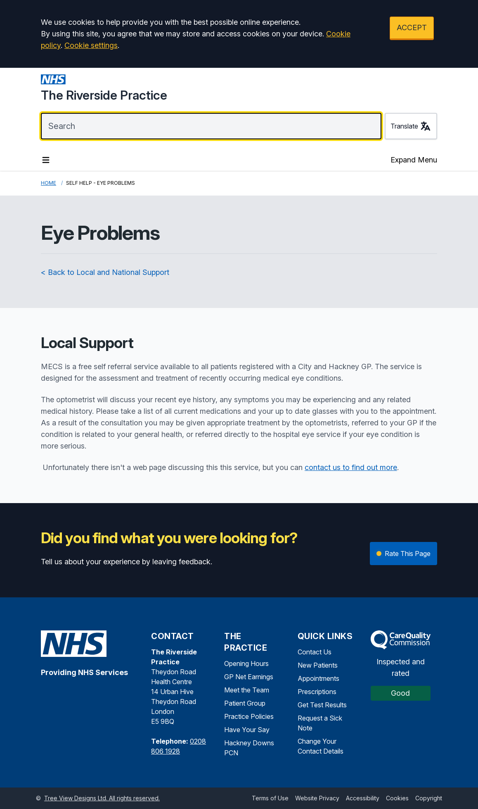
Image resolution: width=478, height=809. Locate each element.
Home (48, 183)
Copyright (428, 798)
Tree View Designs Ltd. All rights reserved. (102, 798)
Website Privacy (317, 798)
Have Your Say (247, 729)
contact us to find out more (351, 467)
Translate (410, 126)
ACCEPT (412, 27)
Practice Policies (249, 716)
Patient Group (244, 703)
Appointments (318, 678)
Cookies (397, 798)
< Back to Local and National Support (105, 272)
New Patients (318, 665)
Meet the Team (246, 690)
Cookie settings (91, 45)
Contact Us (314, 652)
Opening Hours (246, 663)
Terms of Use (270, 798)
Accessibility (362, 798)
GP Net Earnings (248, 677)
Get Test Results (322, 705)
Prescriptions (317, 691)
